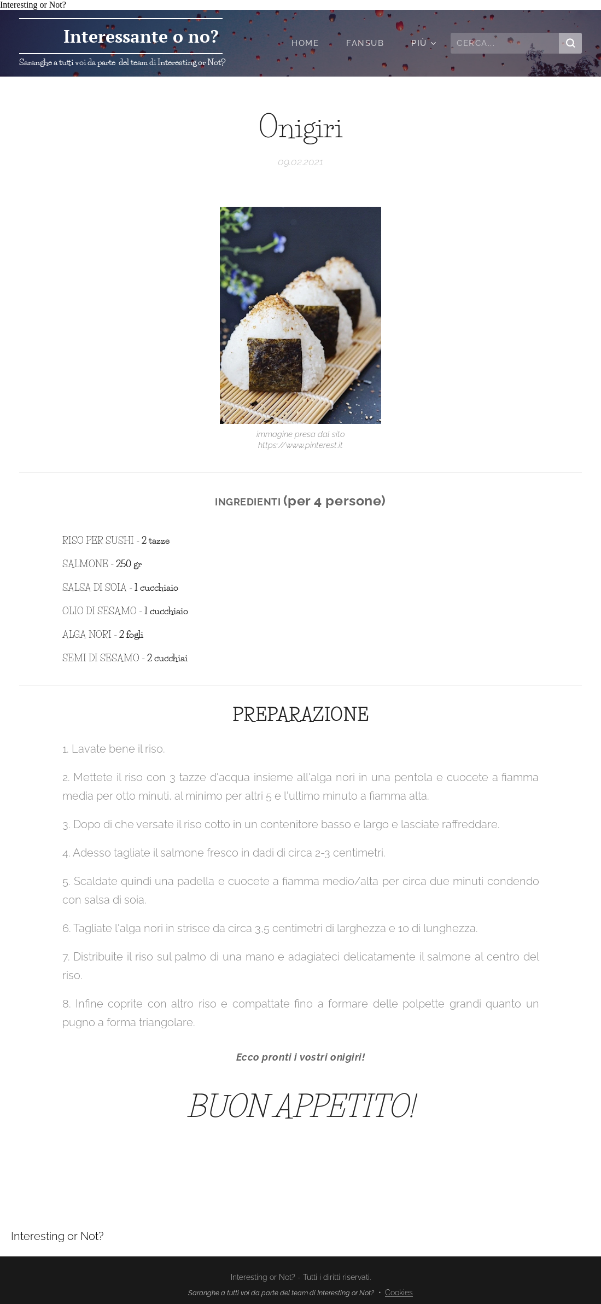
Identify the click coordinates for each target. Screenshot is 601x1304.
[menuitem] (310, 43)
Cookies (399, 1292)
